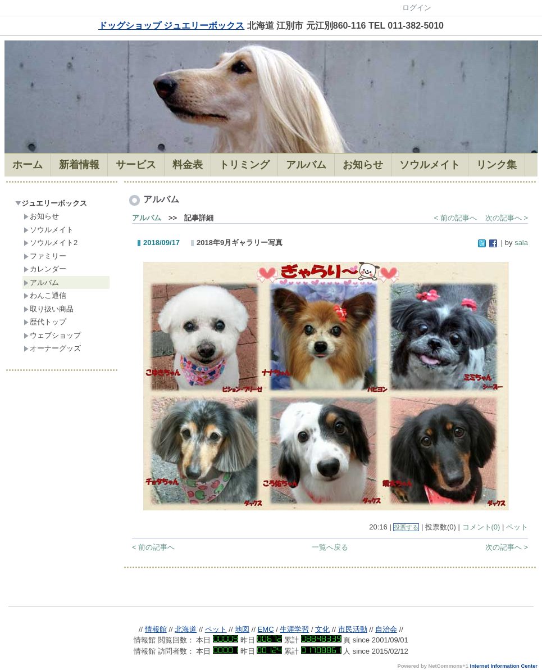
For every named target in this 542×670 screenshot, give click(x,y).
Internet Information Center (504, 666)
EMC (266, 629)
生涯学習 (294, 629)
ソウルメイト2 (51, 242)
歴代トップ (45, 322)
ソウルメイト (49, 229)
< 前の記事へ (455, 218)
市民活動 (352, 629)
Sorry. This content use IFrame (271, 592)
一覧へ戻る (330, 547)
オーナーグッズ (52, 348)
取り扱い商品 (49, 309)
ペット (517, 527)
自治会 (386, 629)
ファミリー (45, 256)
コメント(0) (481, 527)
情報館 (156, 629)
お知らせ (41, 216)
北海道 (186, 629)
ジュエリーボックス (51, 203)
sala (521, 242)
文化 (322, 629)
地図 (242, 629)
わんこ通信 (45, 295)
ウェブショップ (52, 335)
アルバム (41, 282)
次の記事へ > (506, 218)
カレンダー (45, 269)
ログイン (416, 7)
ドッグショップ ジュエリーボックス (171, 25)
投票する (406, 527)
